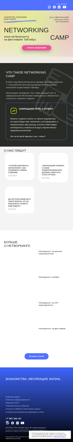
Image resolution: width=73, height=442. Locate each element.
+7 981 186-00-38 (61, 4)
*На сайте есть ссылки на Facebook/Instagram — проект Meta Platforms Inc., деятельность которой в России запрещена (26, 430)
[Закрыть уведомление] (69, 432)
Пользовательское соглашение (17, 406)
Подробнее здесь (59, 436)
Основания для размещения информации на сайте (25, 412)
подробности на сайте (13, 438)
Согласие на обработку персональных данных (23, 409)
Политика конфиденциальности (18, 400)
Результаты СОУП (12, 403)
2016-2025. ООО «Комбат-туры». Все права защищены (25, 428)
